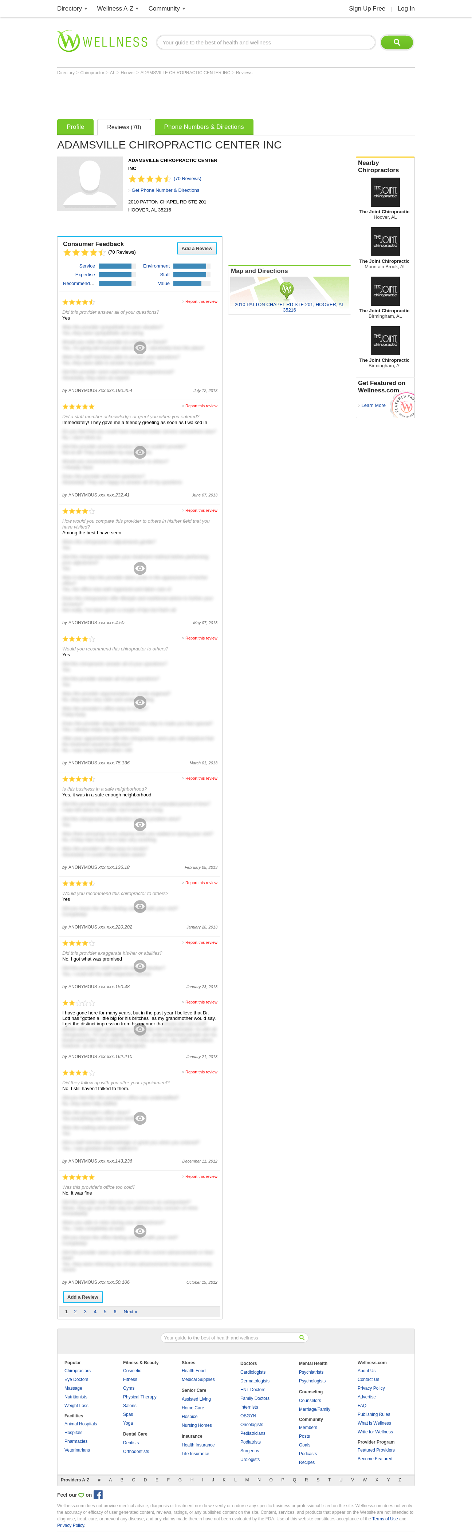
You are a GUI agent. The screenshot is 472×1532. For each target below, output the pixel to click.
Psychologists (312, 1380)
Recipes (307, 1462)
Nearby (385, 166)
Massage (73, 1388)
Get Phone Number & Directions (165, 190)
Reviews (244, 72)
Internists (249, 1407)
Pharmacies (75, 1441)
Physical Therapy (140, 1397)
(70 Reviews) (187, 178)
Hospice (189, 1416)
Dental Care (135, 1434)
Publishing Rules (374, 1414)
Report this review (201, 301)
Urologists (250, 1459)
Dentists (131, 1442)
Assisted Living (196, 1399)
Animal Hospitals (80, 1423)
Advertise (367, 1397)
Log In (406, 8)
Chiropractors (77, 1370)
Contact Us (368, 1379)
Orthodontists (136, 1451)
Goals (304, 1445)
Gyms (128, 1388)
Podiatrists (250, 1442)
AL (113, 72)
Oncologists (251, 1424)
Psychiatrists (311, 1372)
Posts (304, 1436)
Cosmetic (132, 1370)
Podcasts (308, 1453)
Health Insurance (198, 1445)
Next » (130, 1311)
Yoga (128, 1423)
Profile (75, 126)
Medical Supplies (198, 1379)
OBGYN (248, 1415)
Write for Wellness (375, 1431)
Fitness (130, 1379)
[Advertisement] (189, 95)
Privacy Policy (371, 1388)
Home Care (193, 1407)
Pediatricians (253, 1433)
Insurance (192, 1436)
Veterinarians (77, 1450)
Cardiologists (253, 1372)
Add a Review (196, 248)
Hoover (128, 72)
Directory (69, 8)
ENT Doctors (252, 1389)
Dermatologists (255, 1380)
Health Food (193, 1370)
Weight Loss (76, 1405)
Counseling (311, 1391)
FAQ (362, 1405)
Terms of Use (385, 1518)
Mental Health (313, 1363)
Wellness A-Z (115, 8)
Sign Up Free (367, 8)
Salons (130, 1405)
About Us (366, 1370)
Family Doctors (255, 1398)
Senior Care (194, 1390)
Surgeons (249, 1450)
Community (164, 8)
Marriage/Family (314, 1409)
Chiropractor (92, 72)
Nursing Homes (197, 1425)
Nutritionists (75, 1397)
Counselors (310, 1400)
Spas (128, 1414)
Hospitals (73, 1432)
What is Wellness (374, 1423)
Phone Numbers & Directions (204, 126)
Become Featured (375, 1458)
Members (308, 1427)
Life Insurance (195, 1453)
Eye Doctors (76, 1379)
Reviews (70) (124, 127)
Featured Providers (376, 1450)
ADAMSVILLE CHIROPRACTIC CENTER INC (186, 72)
